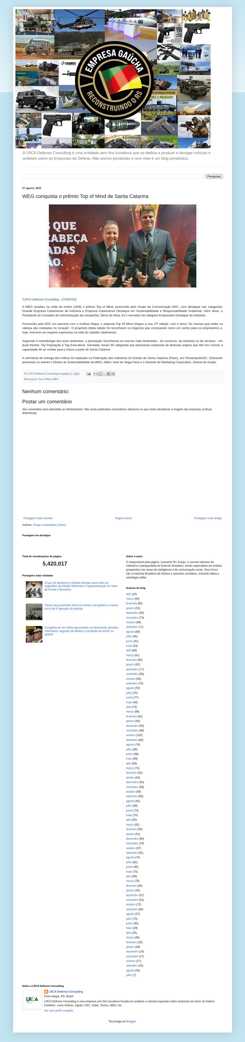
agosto (130, 631)
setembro (132, 627)
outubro (131, 622)
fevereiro (131, 603)
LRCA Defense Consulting (66, 991)
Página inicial (123, 518)
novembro (132, 617)
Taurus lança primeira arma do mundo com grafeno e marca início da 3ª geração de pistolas (81, 607)
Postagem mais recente (38, 518)
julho (129, 636)
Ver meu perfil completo (58, 1010)
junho (129, 641)
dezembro (132, 612)
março (130, 598)
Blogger (131, 1021)
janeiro (130, 608)
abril (128, 594)
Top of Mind (44, 379)
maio (129, 645)
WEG (56, 379)
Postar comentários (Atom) (49, 525)
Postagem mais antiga (208, 518)
